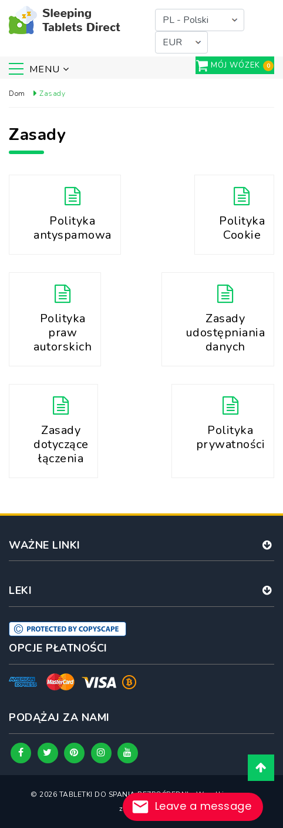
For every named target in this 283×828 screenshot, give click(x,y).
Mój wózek (235, 65)
